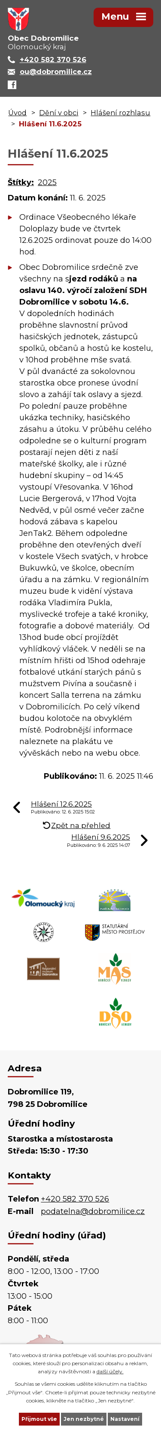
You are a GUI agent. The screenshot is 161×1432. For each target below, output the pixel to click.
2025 (47, 182)
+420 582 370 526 (75, 1199)
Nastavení (125, 1419)
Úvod (17, 112)
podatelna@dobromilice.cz (93, 1211)
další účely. (110, 1371)
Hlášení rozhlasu (120, 112)
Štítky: (21, 182)
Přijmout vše (39, 1419)
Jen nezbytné (84, 1419)
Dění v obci (58, 112)
